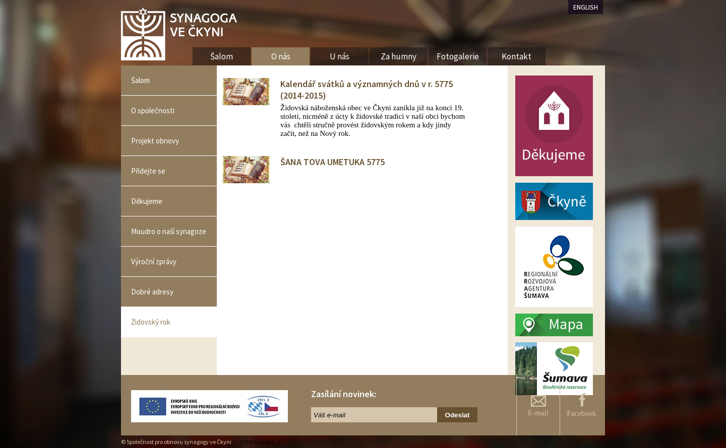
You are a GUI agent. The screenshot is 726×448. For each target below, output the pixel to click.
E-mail (538, 406)
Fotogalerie (458, 56)
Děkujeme (146, 201)
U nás (339, 56)
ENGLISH (585, 7)
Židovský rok (150, 322)
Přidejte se (148, 171)
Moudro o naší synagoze (168, 231)
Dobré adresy (152, 291)
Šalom (140, 80)
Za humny (398, 56)
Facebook (581, 405)
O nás (280, 56)
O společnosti (152, 110)
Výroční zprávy (153, 261)
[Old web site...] (260, 441)
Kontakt (516, 56)
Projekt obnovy (155, 140)
